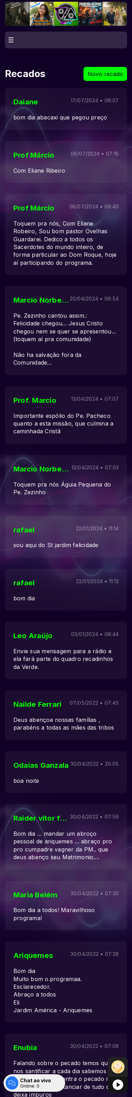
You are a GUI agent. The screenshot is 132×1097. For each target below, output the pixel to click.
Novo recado (105, 73)
